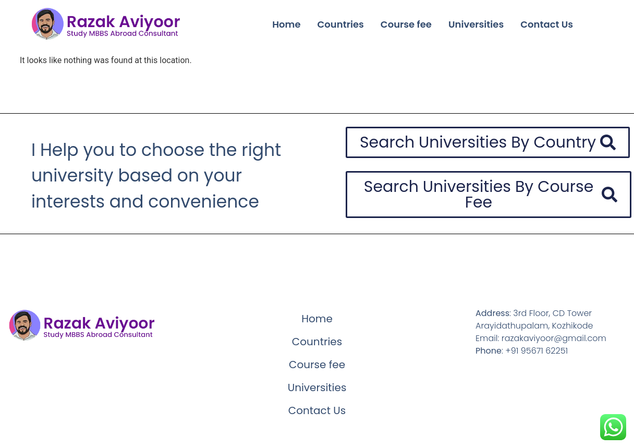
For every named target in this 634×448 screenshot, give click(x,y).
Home (286, 24)
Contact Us (546, 24)
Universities (476, 24)
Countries (341, 24)
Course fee (406, 24)
